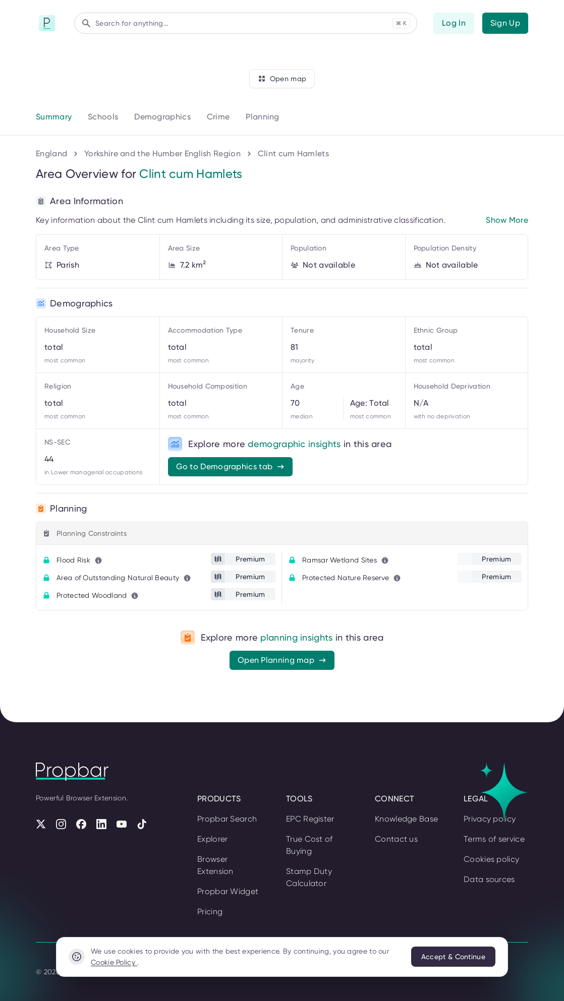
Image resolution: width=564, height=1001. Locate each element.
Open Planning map (282, 660)
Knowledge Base (406, 819)
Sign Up (505, 23)
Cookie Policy (114, 962)
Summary (54, 116)
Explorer (212, 839)
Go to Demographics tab (230, 466)
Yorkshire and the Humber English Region (162, 153)
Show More (507, 220)
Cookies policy (491, 859)
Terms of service (494, 839)
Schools (103, 116)
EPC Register (310, 819)
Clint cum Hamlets (293, 153)
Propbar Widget (227, 891)
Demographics (162, 116)
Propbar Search (227, 819)
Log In (454, 23)
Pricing (209, 911)
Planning (262, 116)
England (51, 153)
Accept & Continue (453, 957)
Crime (218, 116)
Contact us (396, 839)
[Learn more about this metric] (98, 560)
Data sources (489, 879)
